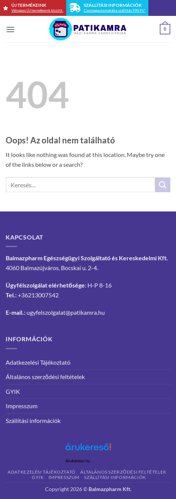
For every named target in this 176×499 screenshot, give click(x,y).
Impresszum (21, 405)
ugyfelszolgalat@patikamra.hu (65, 312)
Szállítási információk (33, 420)
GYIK (13, 391)
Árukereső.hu (77, 461)
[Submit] (162, 184)
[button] (10, 29)
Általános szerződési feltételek (45, 376)
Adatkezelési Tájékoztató (38, 362)
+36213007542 (38, 294)
